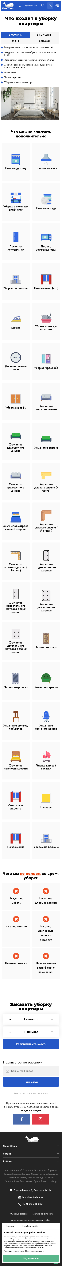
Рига (22, 1181)
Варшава (52, 1170)
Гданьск (26, 1173)
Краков (7, 1173)
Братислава (40, 1170)
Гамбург (40, 1177)
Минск (29, 1181)
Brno (43, 1181)
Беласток (21, 1177)
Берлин (31, 1177)
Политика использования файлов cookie (30, 1220)
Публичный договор (18, 1213)
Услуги (7, 1153)
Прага (37, 1181)
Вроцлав (16, 1173)
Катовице (53, 1173)
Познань (42, 1173)
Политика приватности (14, 1251)
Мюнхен (49, 1177)
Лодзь (34, 1173)
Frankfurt (8, 1181)
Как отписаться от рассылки (31, 1093)
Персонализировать (34, 1251)
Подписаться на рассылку (22, 1062)
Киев (16, 1181)
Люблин (11, 1177)
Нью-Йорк (52, 1181)
